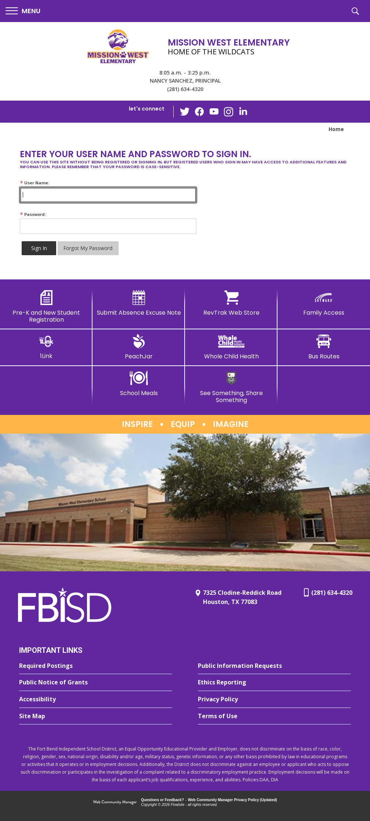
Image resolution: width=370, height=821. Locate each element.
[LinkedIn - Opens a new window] (243, 111)
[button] (23, 11)
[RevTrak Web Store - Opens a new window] (231, 303)
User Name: (34, 182)
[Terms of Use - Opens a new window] (274, 716)
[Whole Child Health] (231, 347)
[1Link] (46, 347)
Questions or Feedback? (162, 800)
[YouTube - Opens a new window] (214, 111)
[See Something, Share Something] (231, 387)
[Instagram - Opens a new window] (228, 112)
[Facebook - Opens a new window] (199, 111)
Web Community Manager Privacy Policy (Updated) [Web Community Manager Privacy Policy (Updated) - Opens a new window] (232, 800)
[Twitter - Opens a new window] (184, 111)
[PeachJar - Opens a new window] (138, 347)
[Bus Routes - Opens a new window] (323, 347)
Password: (33, 214)
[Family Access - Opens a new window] (323, 303)
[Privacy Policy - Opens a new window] (274, 699)
